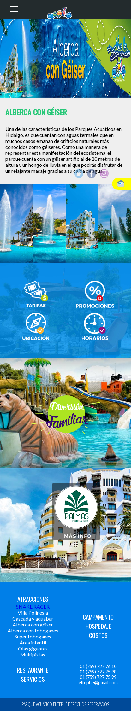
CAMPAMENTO (98, 616)
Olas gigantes (33, 648)
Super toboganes (33, 636)
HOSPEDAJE (98, 626)
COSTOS (98, 635)
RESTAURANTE (33, 669)
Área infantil (33, 642)
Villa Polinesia (33, 612)
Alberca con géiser (33, 624)
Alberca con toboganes (33, 630)
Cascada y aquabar (32, 618)
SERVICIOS (33, 679)
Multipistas (32, 654)
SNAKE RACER (33, 606)
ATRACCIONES (32, 598)
